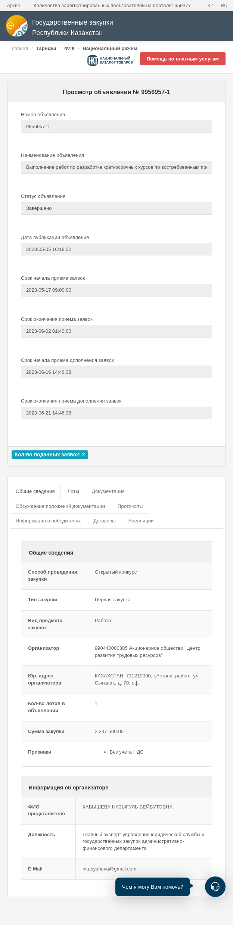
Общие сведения (35, 491)
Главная (18, 48)
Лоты (73, 491)
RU (224, 5)
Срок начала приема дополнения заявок (67, 360)
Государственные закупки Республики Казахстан (59, 28)
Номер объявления (43, 114)
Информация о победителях (48, 521)
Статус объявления (43, 196)
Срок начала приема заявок (53, 278)
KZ (211, 5)
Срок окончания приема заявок (57, 319)
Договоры (104, 521)
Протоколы (130, 506)
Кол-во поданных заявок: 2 (50, 454)
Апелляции (141, 521)
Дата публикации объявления (55, 237)
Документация (108, 491)
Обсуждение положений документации (60, 506)
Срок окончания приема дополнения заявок (71, 401)
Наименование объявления (52, 155)
